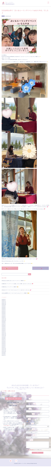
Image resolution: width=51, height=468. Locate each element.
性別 (28, 419)
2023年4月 (4, 328)
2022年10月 (4, 336)
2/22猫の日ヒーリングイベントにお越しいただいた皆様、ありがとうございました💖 (17, 284)
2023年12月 (4, 319)
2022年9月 (4, 337)
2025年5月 (4, 310)
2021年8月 (4, 354)
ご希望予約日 (30, 424)
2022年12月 (4, 333)
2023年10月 (4, 320)
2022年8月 (4, 338)
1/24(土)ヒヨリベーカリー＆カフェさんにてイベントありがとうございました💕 (16, 290)
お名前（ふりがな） (37, 405)
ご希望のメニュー (31, 435)
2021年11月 (4, 350)
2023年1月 (4, 332)
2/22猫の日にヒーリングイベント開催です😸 (10, 287)
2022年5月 (4, 342)
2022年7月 (4, 340)
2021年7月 (4, 355)
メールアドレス (37, 415)
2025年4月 (4, 311)
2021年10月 (4, 351)
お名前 (37, 400)
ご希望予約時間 (30, 429)
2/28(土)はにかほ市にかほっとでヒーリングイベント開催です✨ (13, 281)
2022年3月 (4, 345)
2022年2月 (4, 346)
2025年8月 (4, 307)
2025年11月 (4, 303)
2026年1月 (4, 301)
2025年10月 (4, 305)
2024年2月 (4, 316)
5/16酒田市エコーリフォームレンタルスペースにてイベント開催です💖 (40, 268)
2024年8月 (4, 314)
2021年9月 (4, 353)
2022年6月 (4, 341)
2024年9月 (4, 312)
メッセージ (37, 442)
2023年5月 (4, 327)
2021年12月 (4, 349)
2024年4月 (4, 315)
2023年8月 (4, 323)
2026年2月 (4, 299)
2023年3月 (4, 329)
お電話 (37, 410)
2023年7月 (4, 324)
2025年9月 (4, 306)
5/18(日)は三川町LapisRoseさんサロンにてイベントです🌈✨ (10, 268)
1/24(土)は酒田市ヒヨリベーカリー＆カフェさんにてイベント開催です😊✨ (16, 293)
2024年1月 (4, 318)
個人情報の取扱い (31, 450)
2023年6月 (4, 325)
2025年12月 (4, 302)
